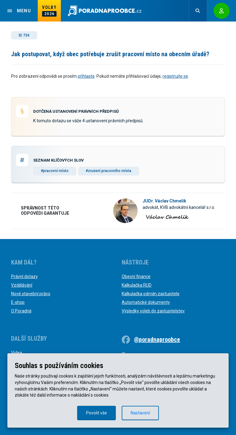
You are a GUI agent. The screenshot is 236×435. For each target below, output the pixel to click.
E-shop (18, 302)
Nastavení (140, 412)
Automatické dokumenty (146, 302)
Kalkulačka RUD (136, 285)
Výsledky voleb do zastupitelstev (153, 310)
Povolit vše (96, 412)
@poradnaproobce (157, 339)
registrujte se (175, 76)
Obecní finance (136, 276)
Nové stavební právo (30, 293)
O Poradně (21, 310)
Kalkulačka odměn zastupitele (150, 293)
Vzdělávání (21, 285)
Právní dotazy (24, 276)
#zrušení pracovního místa (108, 171)
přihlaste (86, 76)
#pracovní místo (55, 171)
